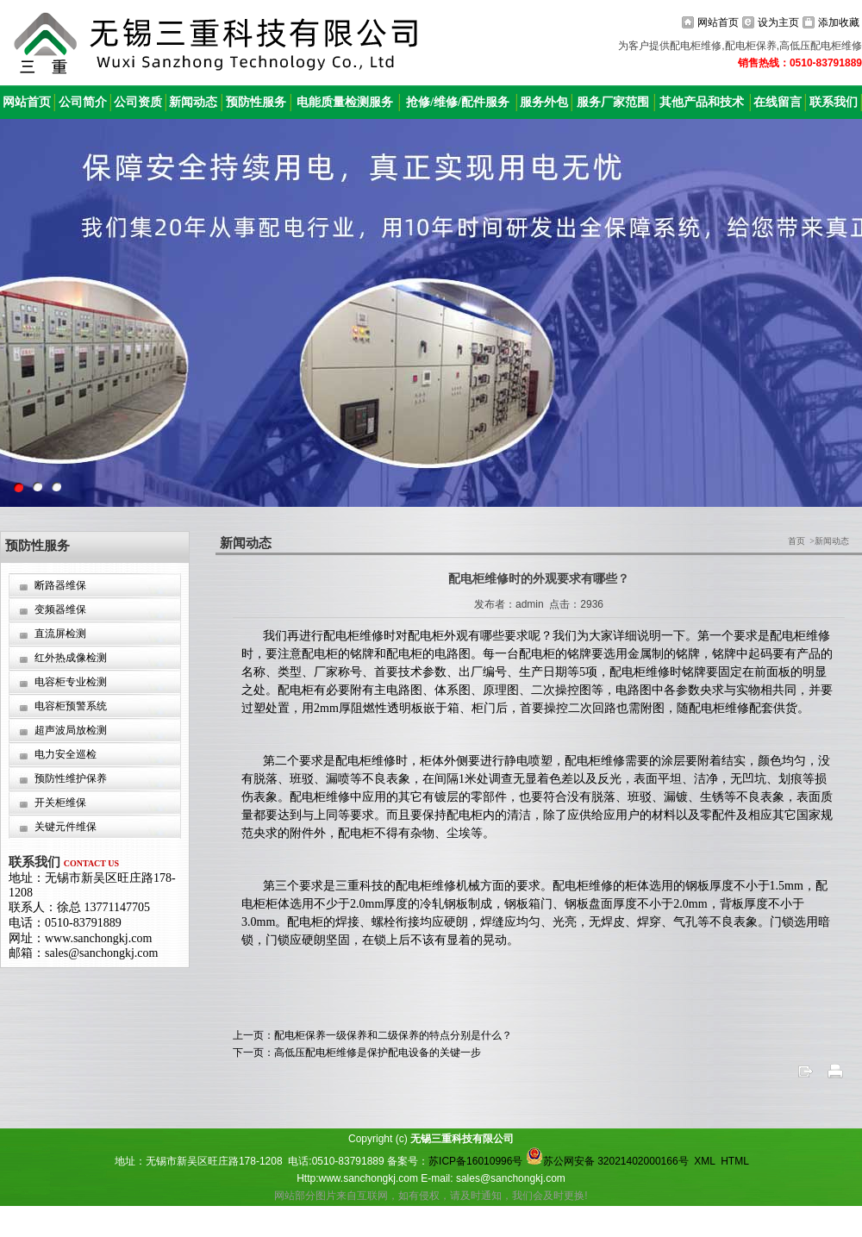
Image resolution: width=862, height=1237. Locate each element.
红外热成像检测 (70, 658)
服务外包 (544, 102)
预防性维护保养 (70, 778)
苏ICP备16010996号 (475, 1161)
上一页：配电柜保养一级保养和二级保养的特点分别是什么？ (372, 1035)
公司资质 (138, 102)
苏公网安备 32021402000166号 (607, 1161)
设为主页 (778, 22)
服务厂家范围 (613, 102)
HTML (734, 1161)
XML (704, 1161)
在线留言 (777, 102)
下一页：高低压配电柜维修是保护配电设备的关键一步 (357, 1052)
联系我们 (833, 102)
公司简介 (83, 102)
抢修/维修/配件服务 (457, 102)
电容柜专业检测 (70, 682)
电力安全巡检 (65, 754)
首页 (796, 541)
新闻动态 (193, 102)
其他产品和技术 (701, 102)
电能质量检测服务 (345, 102)
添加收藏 (838, 22)
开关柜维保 (60, 803)
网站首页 (718, 22)
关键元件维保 (65, 827)
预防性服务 (256, 102)
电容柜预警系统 (70, 706)
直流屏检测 (60, 634)
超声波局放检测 (70, 730)
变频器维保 (60, 609)
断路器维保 (60, 585)
